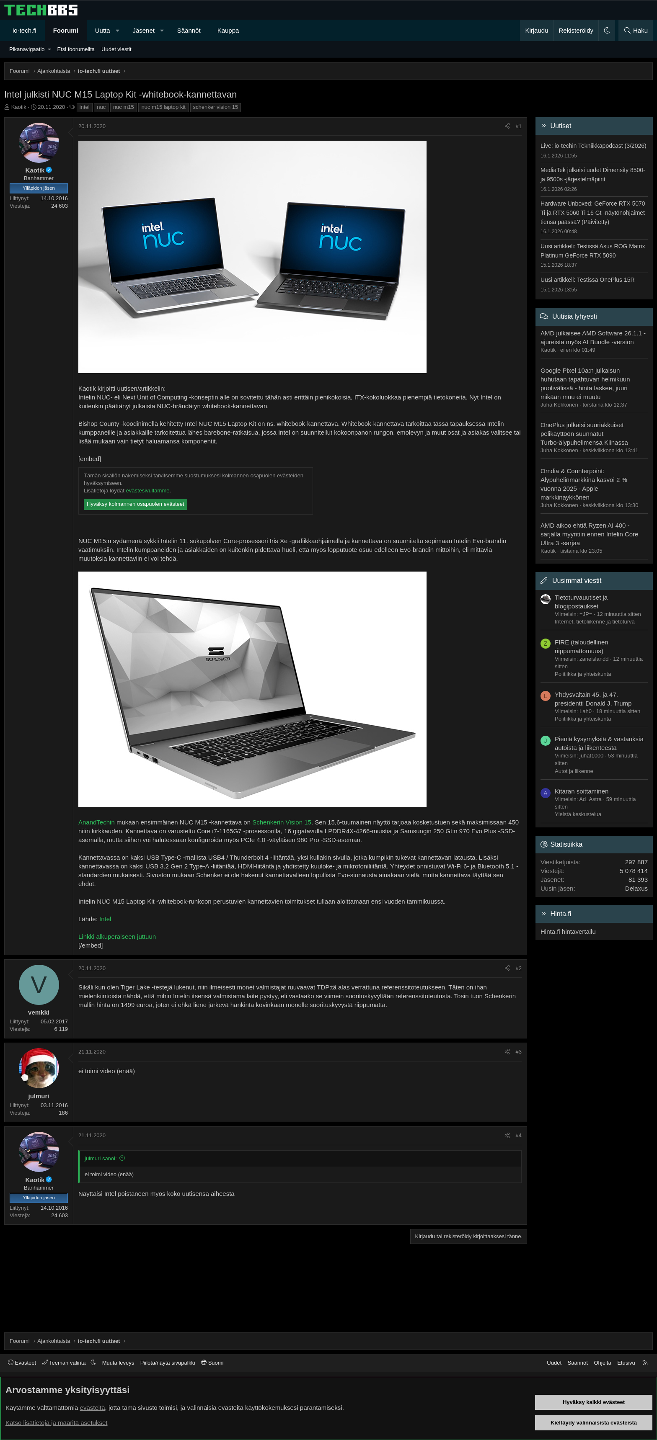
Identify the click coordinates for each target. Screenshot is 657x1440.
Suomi (212, 1363)
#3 (519, 1051)
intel (85, 107)
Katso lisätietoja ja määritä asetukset (56, 1422)
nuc (101, 107)
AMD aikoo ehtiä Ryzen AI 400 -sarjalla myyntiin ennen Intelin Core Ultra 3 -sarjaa (589, 534)
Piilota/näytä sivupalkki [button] (167, 1363)
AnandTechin (96, 822)
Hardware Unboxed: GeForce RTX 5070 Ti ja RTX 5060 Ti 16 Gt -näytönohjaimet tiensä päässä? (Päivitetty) (593, 212)
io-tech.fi (24, 30)
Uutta (102, 30)
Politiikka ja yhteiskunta (583, 674)
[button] (117, 30)
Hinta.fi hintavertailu (568, 931)
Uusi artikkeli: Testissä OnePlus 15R (588, 279)
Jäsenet (143, 30)
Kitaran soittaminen (581, 791)
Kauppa (228, 30)
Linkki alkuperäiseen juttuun (117, 936)
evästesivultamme (147, 490)
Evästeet (22, 1363)
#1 (519, 126)
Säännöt (189, 30)
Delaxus (636, 888)
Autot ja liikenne (574, 771)
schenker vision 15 (215, 107)
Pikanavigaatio (27, 49)
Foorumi (65, 30)
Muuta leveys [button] (118, 1363)
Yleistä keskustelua (578, 814)
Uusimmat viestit (576, 580)
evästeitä (92, 1407)
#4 (519, 1135)
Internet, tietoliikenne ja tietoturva (595, 621)
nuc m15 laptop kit (163, 107)
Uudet (554, 1363)
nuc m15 (123, 107)
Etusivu (626, 1363)
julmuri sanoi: (101, 1158)
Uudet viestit (116, 49)
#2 (519, 968)
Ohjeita (602, 1363)
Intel (105, 918)
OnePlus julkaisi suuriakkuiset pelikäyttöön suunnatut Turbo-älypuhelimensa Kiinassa (584, 433)
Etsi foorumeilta (76, 49)
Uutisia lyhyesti (574, 316)
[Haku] (635, 30)
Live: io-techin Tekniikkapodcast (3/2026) (594, 145)
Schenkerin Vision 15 (281, 822)
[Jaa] (507, 126)
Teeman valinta (64, 1363)
